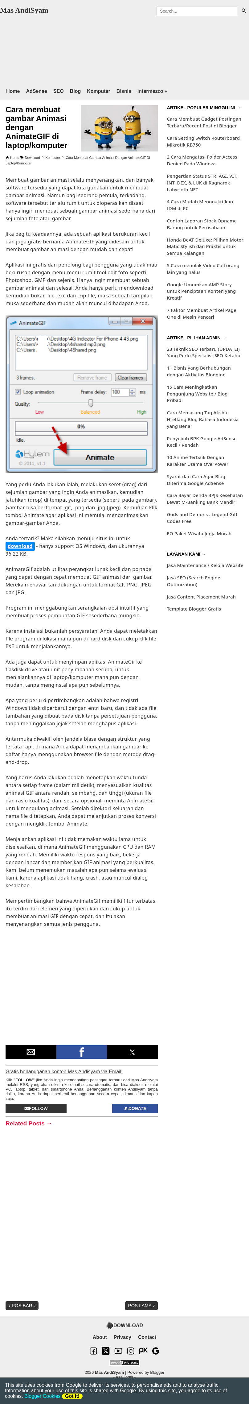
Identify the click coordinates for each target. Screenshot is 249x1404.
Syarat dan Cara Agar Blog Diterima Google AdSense (196, 479)
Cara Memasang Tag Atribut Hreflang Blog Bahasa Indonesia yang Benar (203, 419)
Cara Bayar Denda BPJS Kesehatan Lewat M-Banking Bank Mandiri (205, 498)
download (20, 546)
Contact (147, 1337)
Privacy (122, 1337)
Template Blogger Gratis (194, 609)
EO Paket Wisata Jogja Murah (199, 533)
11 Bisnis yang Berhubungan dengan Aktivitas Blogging (199, 371)
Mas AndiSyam (24, 10)
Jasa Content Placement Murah (201, 597)
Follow (36, 1108)
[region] (118, 49)
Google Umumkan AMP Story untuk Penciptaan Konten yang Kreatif (201, 291)
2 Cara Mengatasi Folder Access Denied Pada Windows (202, 160)
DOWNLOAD (124, 1325)
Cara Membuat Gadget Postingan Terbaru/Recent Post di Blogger (204, 122)
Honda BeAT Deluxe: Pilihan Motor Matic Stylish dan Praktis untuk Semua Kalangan (205, 246)
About (100, 1337)
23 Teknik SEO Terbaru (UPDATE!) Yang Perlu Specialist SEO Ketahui (204, 352)
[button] (31, 1052)
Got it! (72, 1396)
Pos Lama (142, 1305)
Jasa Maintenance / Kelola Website (205, 565)
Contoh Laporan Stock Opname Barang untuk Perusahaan (202, 223)
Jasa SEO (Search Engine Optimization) (193, 580)
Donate (135, 1108)
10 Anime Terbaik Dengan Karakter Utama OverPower (197, 460)
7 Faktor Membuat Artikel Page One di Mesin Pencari (201, 313)
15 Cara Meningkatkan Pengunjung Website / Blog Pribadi (197, 394)
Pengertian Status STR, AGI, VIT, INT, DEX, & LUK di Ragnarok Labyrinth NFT (202, 183)
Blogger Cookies (42, 1396)
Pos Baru (21, 1305)
